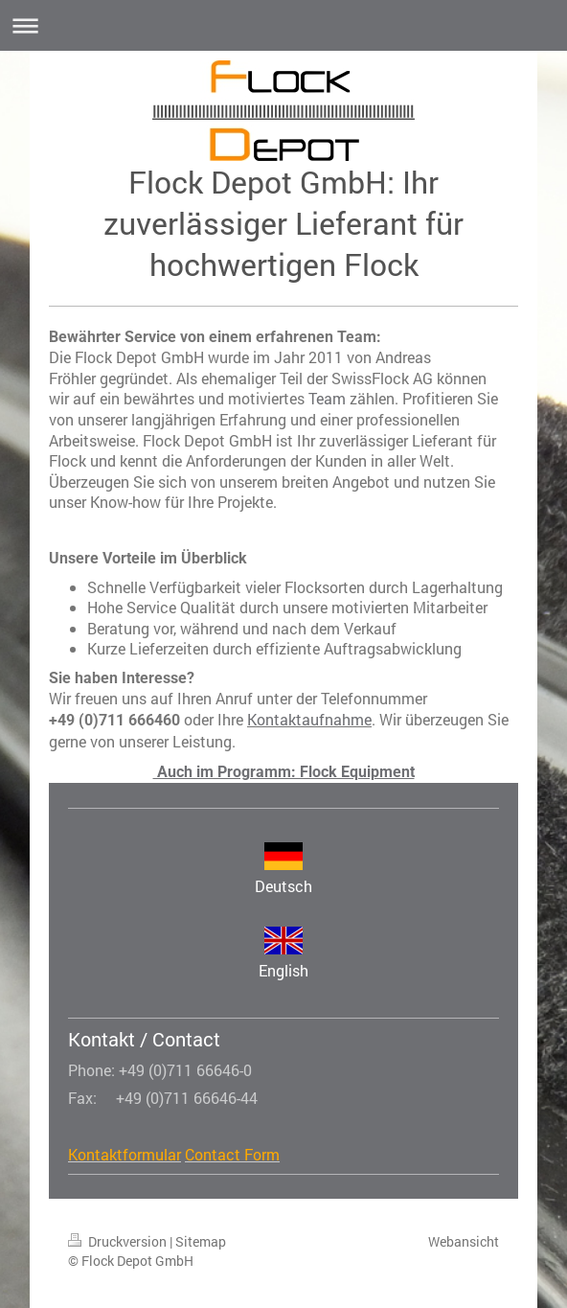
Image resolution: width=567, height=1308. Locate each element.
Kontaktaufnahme (309, 719)
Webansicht (463, 1241)
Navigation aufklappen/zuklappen (283, 25)
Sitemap (200, 1241)
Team (327, 398)
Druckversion (119, 1241)
